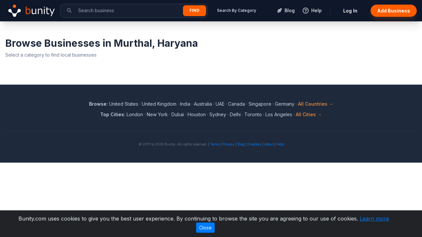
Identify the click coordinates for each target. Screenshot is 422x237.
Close (205, 227)
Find (194, 10)
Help (280, 144)
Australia (203, 104)
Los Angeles (278, 114)
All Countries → (315, 104)
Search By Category (236, 10)
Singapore (260, 104)
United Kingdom (159, 104)
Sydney (217, 114)
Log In (350, 10)
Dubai (177, 114)
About (269, 144)
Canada (236, 104)
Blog (240, 144)
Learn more (374, 218)
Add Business (393, 10)
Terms (215, 144)
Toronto (253, 114)
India (185, 104)
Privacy (228, 144)
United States (123, 104)
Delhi (235, 114)
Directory (254, 144)
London (135, 114)
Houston (197, 114)
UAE (220, 104)
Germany (284, 104)
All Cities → (309, 114)
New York (157, 114)
